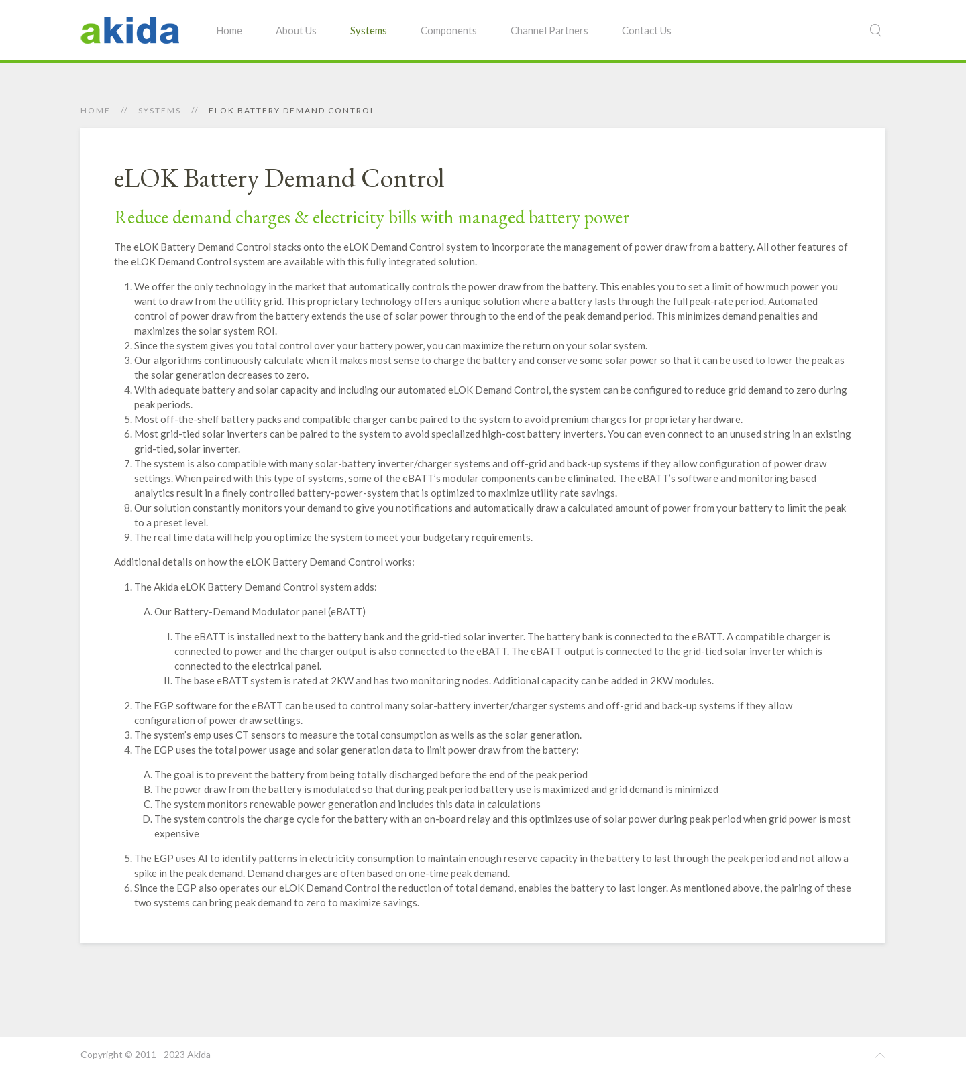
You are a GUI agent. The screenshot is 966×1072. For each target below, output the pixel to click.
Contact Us (647, 30)
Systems (368, 30)
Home (229, 30)
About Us (296, 30)
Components (449, 30)
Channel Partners (549, 30)
